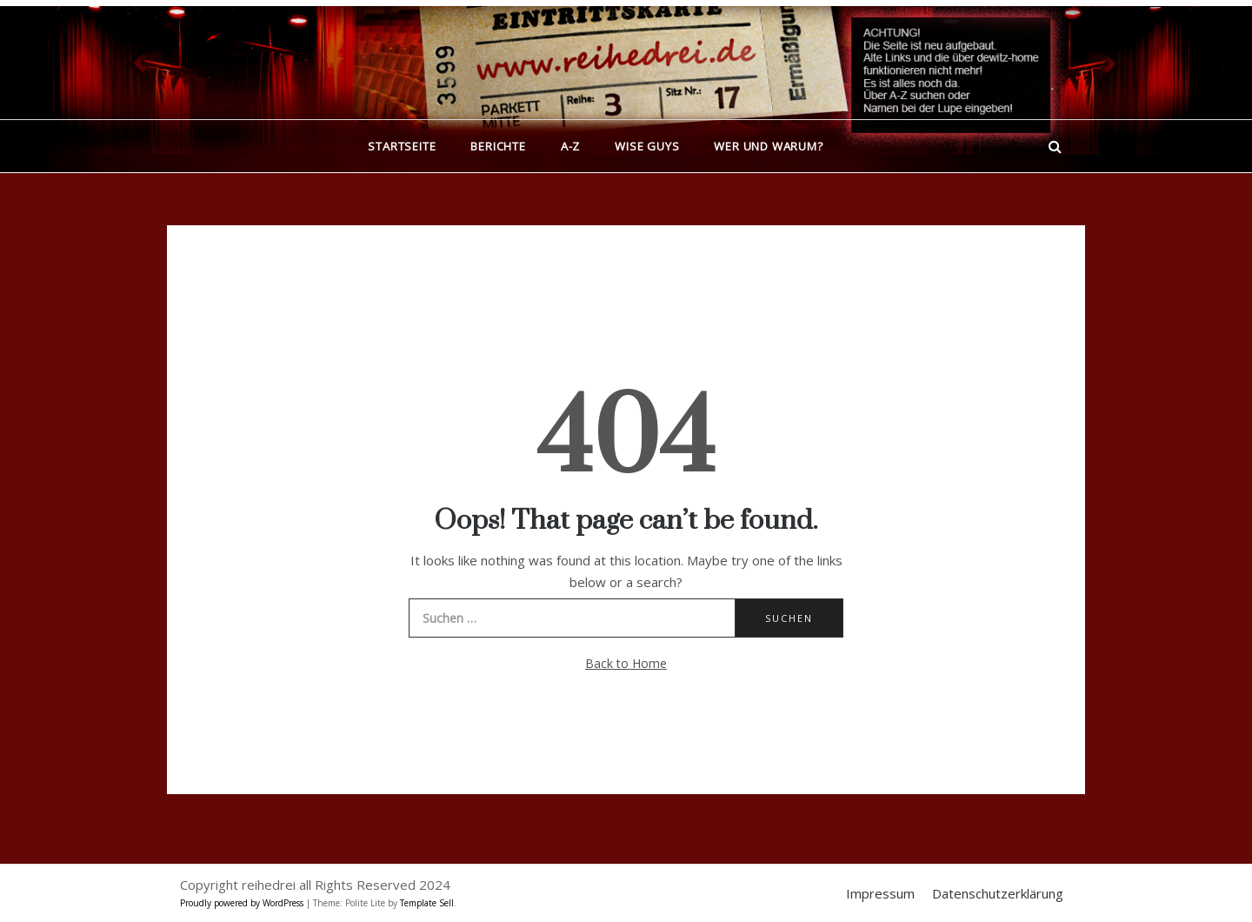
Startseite (402, 146)
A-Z (570, 146)
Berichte (497, 146)
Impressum (880, 893)
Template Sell (427, 903)
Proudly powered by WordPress (243, 903)
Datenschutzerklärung (997, 893)
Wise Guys (647, 146)
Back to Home (626, 663)
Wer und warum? (768, 146)
